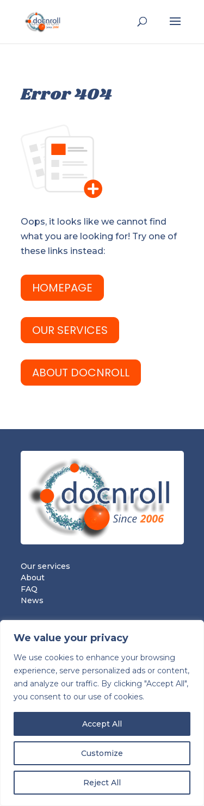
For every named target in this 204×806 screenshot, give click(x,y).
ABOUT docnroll (80, 372)
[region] (102, 713)
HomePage (62, 287)
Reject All (102, 783)
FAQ (29, 589)
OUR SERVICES (70, 330)
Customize (102, 753)
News (32, 600)
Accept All (102, 724)
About (33, 577)
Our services (45, 566)
